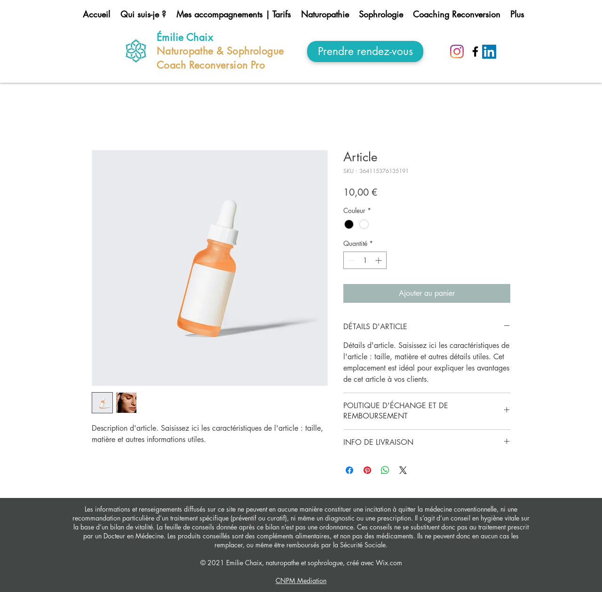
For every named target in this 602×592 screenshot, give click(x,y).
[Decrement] (350, 260)
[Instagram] (457, 51)
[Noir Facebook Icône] (475, 51)
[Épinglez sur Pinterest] (367, 470)
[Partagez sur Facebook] (349, 470)
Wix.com (388, 562)
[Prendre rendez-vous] (365, 51)
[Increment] (379, 260)
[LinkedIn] (489, 52)
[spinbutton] (364, 260)
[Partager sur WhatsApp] (385, 470)
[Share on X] (403, 470)
